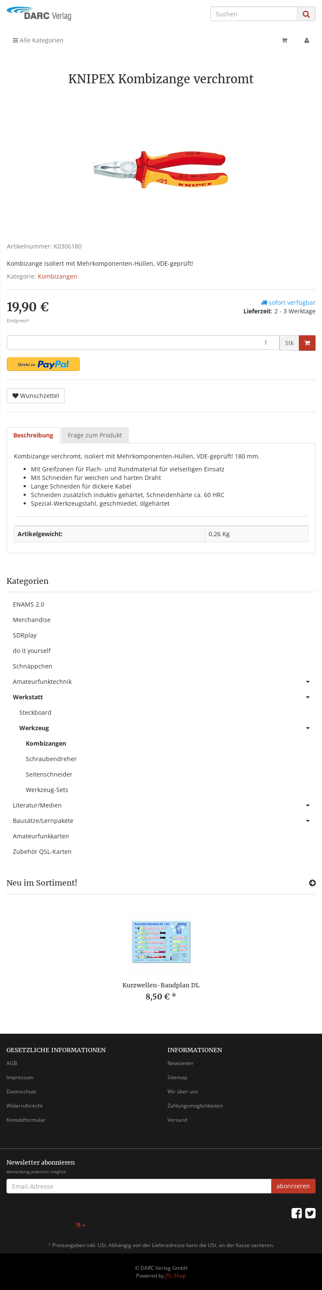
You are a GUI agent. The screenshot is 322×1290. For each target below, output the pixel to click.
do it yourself (32, 651)
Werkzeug (167, 728)
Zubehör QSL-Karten (42, 851)
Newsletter (180, 1063)
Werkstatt (164, 697)
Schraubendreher (51, 759)
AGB (11, 1063)
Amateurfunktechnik (164, 681)
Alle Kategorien (38, 40)
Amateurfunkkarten (41, 836)
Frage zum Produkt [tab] (95, 435)
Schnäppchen (32, 666)
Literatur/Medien (164, 805)
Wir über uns (182, 1091)
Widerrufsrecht (24, 1105)
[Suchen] (254, 13)
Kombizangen (57, 276)
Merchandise (32, 620)
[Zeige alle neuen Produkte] (312, 883)
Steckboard (35, 712)
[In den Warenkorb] (307, 343)
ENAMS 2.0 (28, 604)
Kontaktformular (26, 1119)
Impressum (19, 1077)
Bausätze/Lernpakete (164, 821)
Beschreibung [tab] (33, 435)
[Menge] (143, 342)
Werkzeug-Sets (47, 790)
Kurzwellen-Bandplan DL (161, 985)
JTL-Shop (175, 1275)
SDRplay (24, 635)
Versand (177, 1119)
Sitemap (177, 1077)
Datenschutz (21, 1091)
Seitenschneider (49, 774)
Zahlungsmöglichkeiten (195, 1105)
